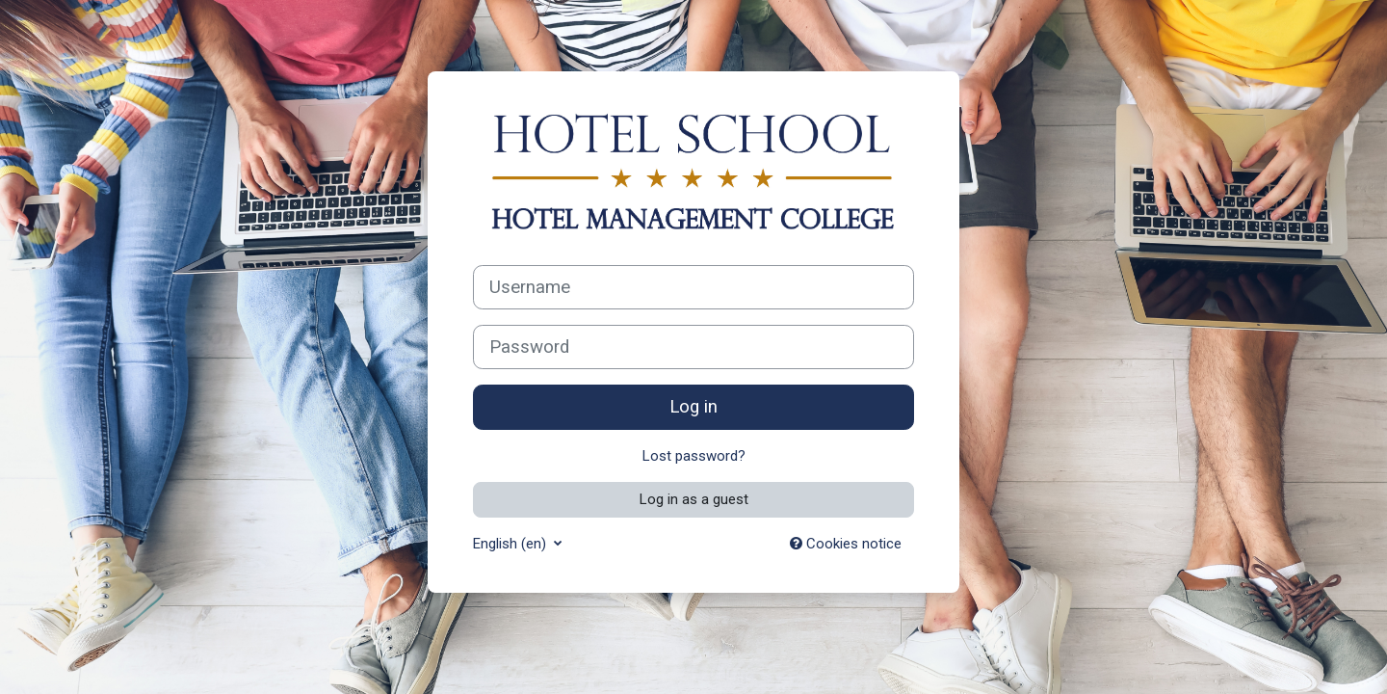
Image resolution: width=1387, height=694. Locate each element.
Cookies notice (846, 543)
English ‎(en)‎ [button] (511, 543)
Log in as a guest (694, 499)
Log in (693, 406)
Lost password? (694, 456)
